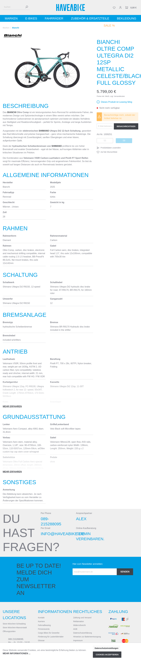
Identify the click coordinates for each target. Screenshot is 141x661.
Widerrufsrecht (79, 625)
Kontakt (41, 618)
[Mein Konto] (120, 7)
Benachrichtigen (126, 126)
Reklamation (78, 621)
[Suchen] (13, 7)
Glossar (41, 640)
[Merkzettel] (114, 7)
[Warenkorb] (131, 7)
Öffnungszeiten (9, 631)
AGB (75, 629)
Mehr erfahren (12, 406)
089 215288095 (15, 639)
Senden (125, 572)
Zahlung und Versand (82, 618)
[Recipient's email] (95, 571)
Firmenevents (44, 629)
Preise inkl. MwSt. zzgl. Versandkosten (111, 96)
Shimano (44, 131)
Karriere (41, 621)
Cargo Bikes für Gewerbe (48, 633)
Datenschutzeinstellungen (106, 648)
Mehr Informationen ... (16, 653)
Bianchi (11, 112)
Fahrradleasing (44, 625)
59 (124, 140)
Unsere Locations (14, 614)
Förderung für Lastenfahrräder (51, 637)
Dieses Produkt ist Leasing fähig (116, 102)
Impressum (78, 640)
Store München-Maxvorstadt (15, 627)
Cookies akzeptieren (107, 655)
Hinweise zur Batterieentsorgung (87, 637)
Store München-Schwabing (14, 624)
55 (105, 140)
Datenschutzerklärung (82, 633)
